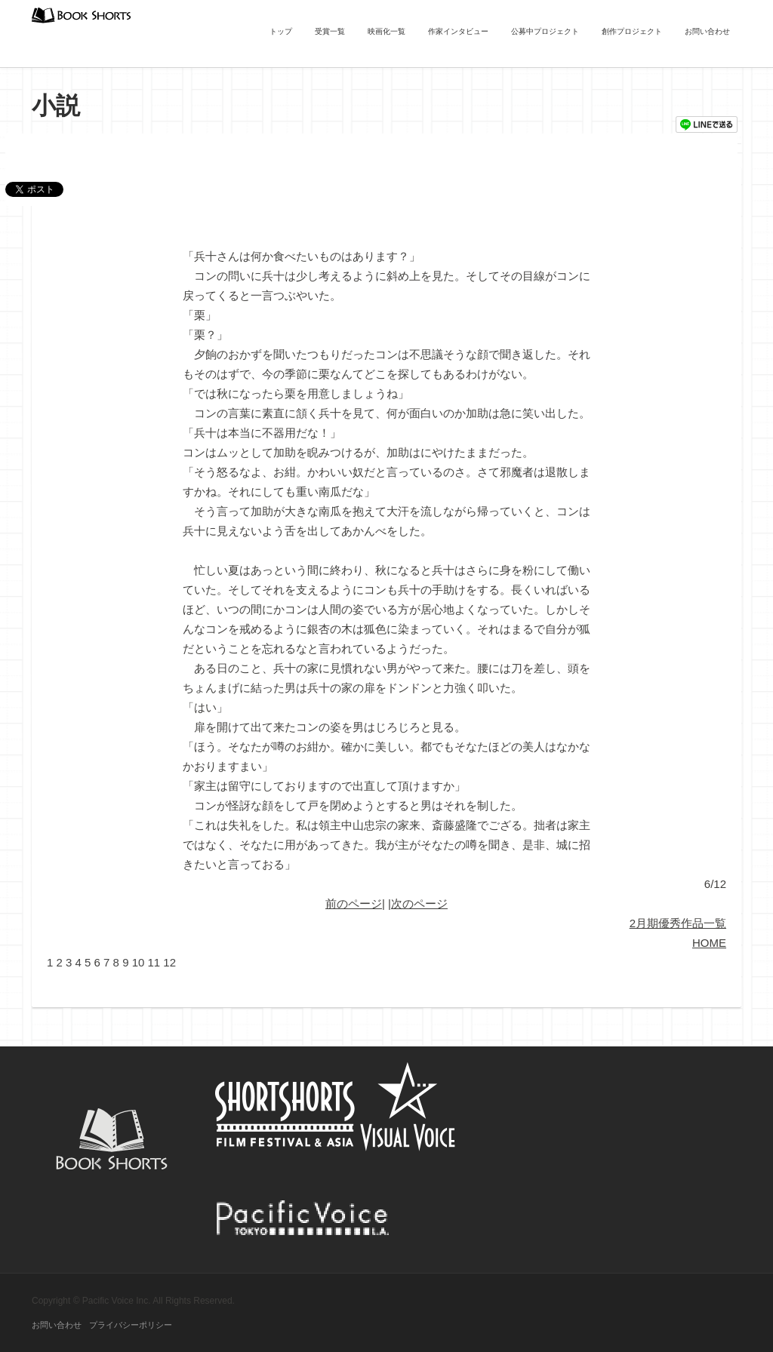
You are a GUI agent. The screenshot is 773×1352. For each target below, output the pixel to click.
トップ (280, 31)
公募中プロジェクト (545, 31)
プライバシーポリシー (130, 1324)
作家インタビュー (458, 31)
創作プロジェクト (632, 31)
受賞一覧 (330, 31)
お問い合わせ (707, 31)
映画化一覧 (386, 31)
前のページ (353, 903)
